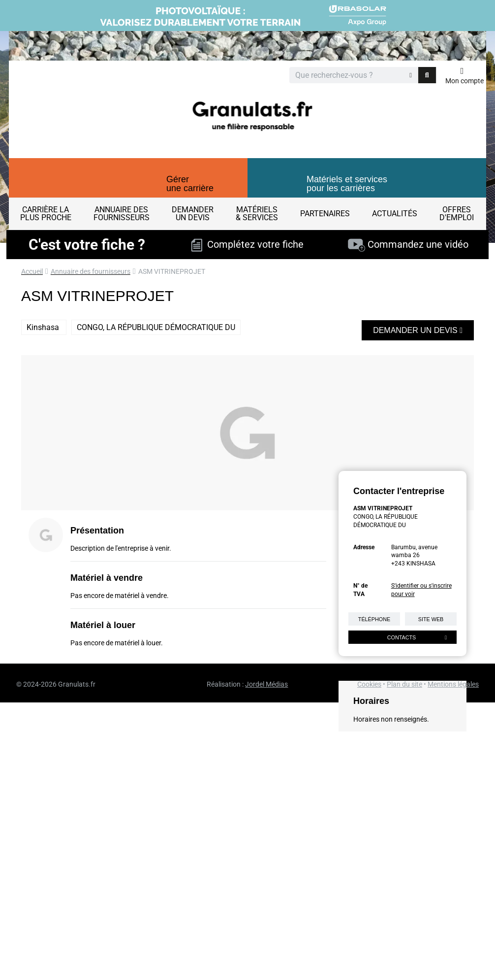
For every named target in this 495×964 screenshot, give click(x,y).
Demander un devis (418, 330)
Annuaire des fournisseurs (90, 271)
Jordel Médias (266, 684)
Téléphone (374, 619)
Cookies (369, 684)
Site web (431, 619)
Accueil (32, 271)
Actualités (394, 213)
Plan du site (404, 684)
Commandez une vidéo (408, 244)
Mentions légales (453, 684)
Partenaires (325, 213)
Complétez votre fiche (247, 244)
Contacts (417, 637)
